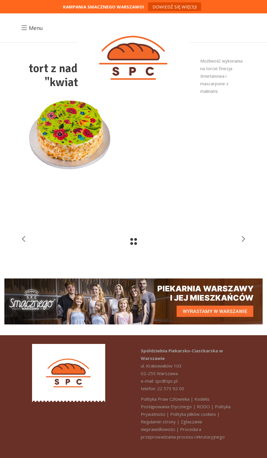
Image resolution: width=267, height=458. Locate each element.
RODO (203, 406)
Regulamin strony (158, 422)
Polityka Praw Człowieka (165, 399)
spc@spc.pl (166, 381)
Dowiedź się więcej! (174, 7)
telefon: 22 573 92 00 (162, 388)
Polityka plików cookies (193, 414)
